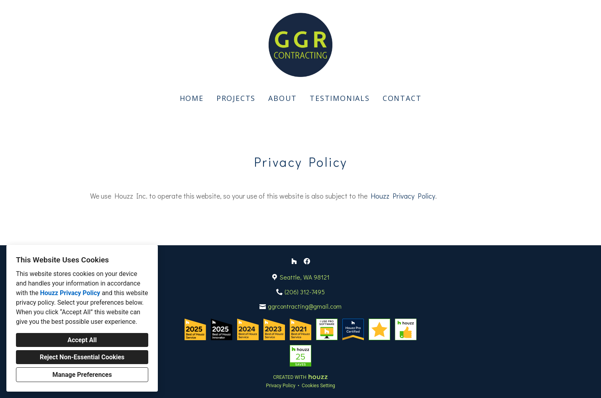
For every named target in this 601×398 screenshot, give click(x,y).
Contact (402, 98)
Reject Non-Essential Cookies (82, 357)
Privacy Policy (280, 385)
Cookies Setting (318, 385)
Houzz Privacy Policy (70, 293)
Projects (235, 98)
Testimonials (340, 98)
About (282, 98)
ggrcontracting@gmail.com (305, 306)
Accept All (82, 340)
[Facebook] (307, 261)
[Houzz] (294, 261)
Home (192, 98)
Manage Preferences (82, 374)
